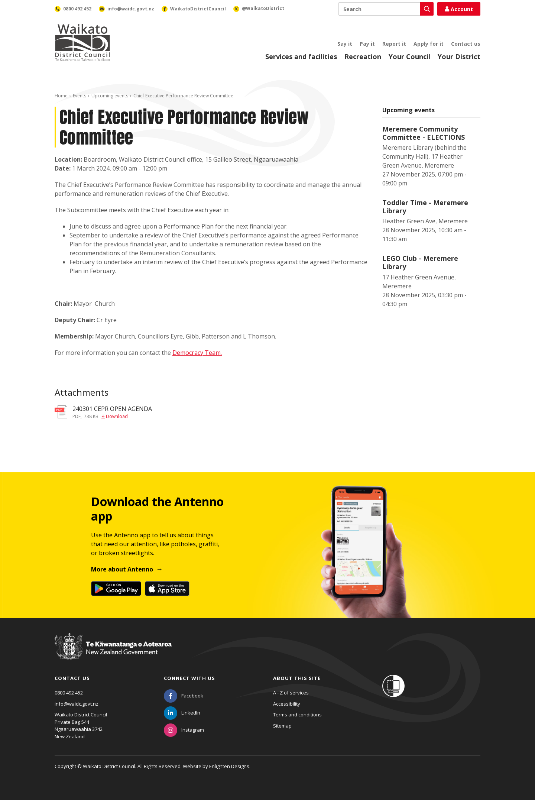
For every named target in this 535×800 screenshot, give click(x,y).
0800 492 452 (69, 692)
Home (61, 96)
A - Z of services (291, 692)
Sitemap (282, 725)
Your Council (409, 56)
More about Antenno (122, 569)
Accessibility (286, 703)
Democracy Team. (197, 353)
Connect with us (189, 678)
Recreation (362, 56)
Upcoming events (109, 96)
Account (459, 9)
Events (79, 96)
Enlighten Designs (229, 766)
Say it (344, 43)
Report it (394, 43)
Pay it (367, 43)
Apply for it (429, 43)
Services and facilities (301, 56)
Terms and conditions (297, 714)
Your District (459, 56)
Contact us (465, 43)
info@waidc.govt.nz (76, 703)
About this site (297, 678)
